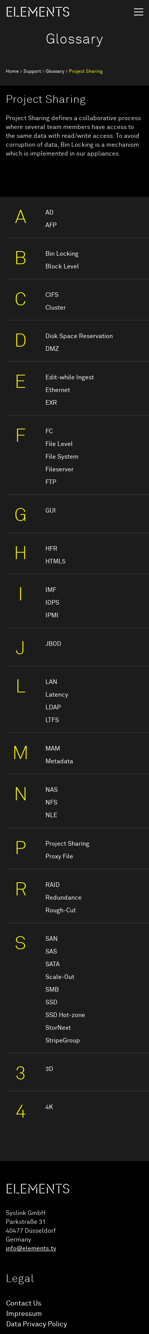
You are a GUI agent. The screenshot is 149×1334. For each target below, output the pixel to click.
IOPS (52, 603)
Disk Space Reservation (79, 336)
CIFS (52, 295)
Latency (56, 695)
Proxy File (59, 856)
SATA (52, 964)
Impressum (24, 1314)
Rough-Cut (60, 910)
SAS (51, 952)
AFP (51, 225)
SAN (51, 939)
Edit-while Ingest (69, 377)
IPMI (52, 615)
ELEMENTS (38, 12)
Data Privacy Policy (36, 1324)
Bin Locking (62, 254)
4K (49, 1107)
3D (49, 1069)
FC (49, 431)
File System (62, 457)
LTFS (52, 720)
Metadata (59, 761)
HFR (51, 549)
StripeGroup (62, 1040)
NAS (51, 790)
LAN (51, 682)
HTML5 (55, 561)
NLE (51, 815)
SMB (52, 990)
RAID (52, 885)
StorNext (58, 1028)
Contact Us (23, 1303)
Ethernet (57, 390)
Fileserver (59, 469)
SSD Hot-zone (65, 1015)
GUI (50, 511)
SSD (51, 1002)
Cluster (55, 308)
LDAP (53, 707)
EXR (51, 403)
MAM (52, 749)
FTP (50, 482)
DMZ (52, 349)
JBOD (53, 644)
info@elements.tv (31, 1248)
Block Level (62, 266)
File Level (59, 444)
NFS (51, 802)
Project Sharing (67, 844)
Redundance (63, 898)
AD (49, 212)
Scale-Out (59, 977)
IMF (50, 590)
